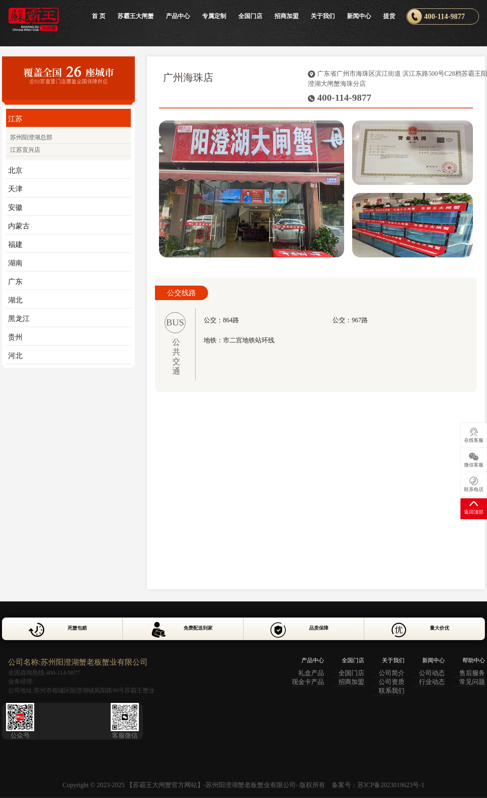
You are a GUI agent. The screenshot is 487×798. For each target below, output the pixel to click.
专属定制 (214, 16)
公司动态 (432, 672)
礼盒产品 (311, 672)
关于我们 (323, 16)
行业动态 (432, 681)
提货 (389, 16)
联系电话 (473, 484)
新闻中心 (359, 16)
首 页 (98, 16)
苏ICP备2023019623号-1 (390, 784)
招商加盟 (286, 16)
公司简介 (391, 672)
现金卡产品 (308, 681)
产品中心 (178, 16)
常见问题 (472, 681)
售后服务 (472, 672)
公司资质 (391, 681)
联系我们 (391, 690)
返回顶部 (473, 507)
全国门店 (250, 16)
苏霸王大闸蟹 (136, 16)
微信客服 (473, 460)
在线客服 (473, 435)
